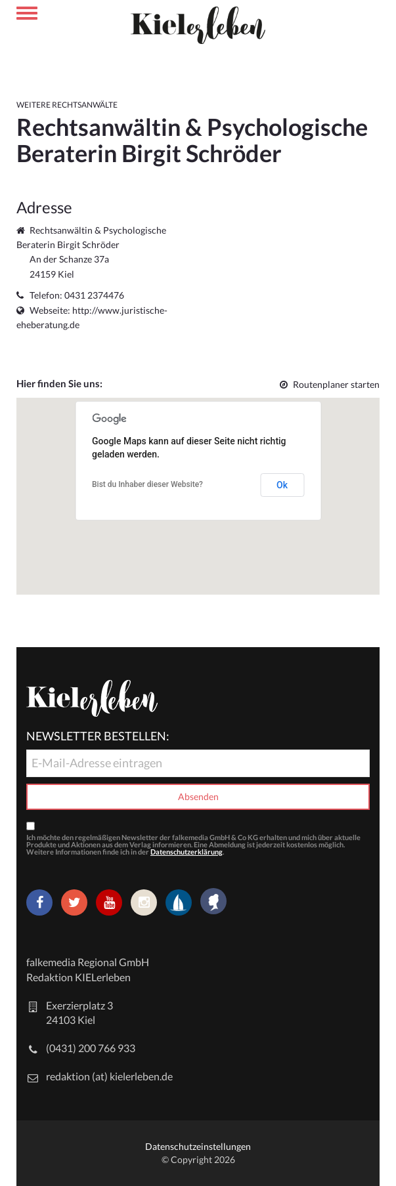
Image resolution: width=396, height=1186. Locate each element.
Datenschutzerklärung (186, 851)
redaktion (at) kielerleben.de (109, 1076)
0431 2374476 (94, 295)
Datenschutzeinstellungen (198, 1146)
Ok (282, 485)
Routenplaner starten (330, 384)
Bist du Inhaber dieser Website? (147, 484)
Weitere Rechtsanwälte (67, 105)
